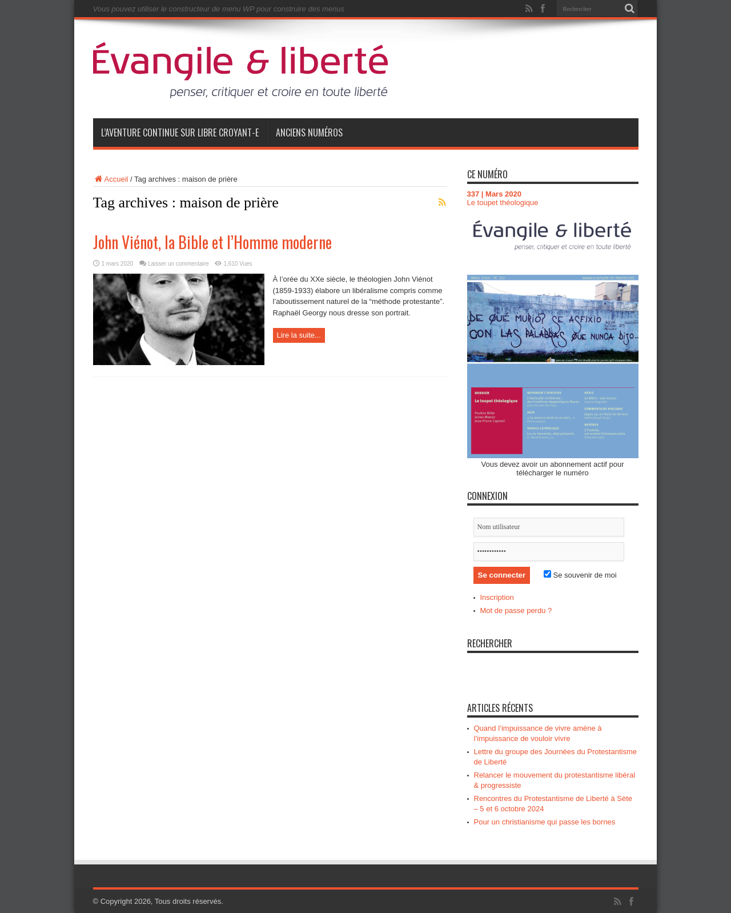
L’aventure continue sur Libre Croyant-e (180, 132)
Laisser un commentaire (178, 264)
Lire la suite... (299, 335)
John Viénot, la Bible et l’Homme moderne (212, 242)
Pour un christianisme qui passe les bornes (545, 822)
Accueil (110, 179)
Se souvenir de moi (580, 575)
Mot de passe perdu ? (516, 610)
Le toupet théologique (503, 202)
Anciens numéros (309, 132)
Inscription (497, 597)
